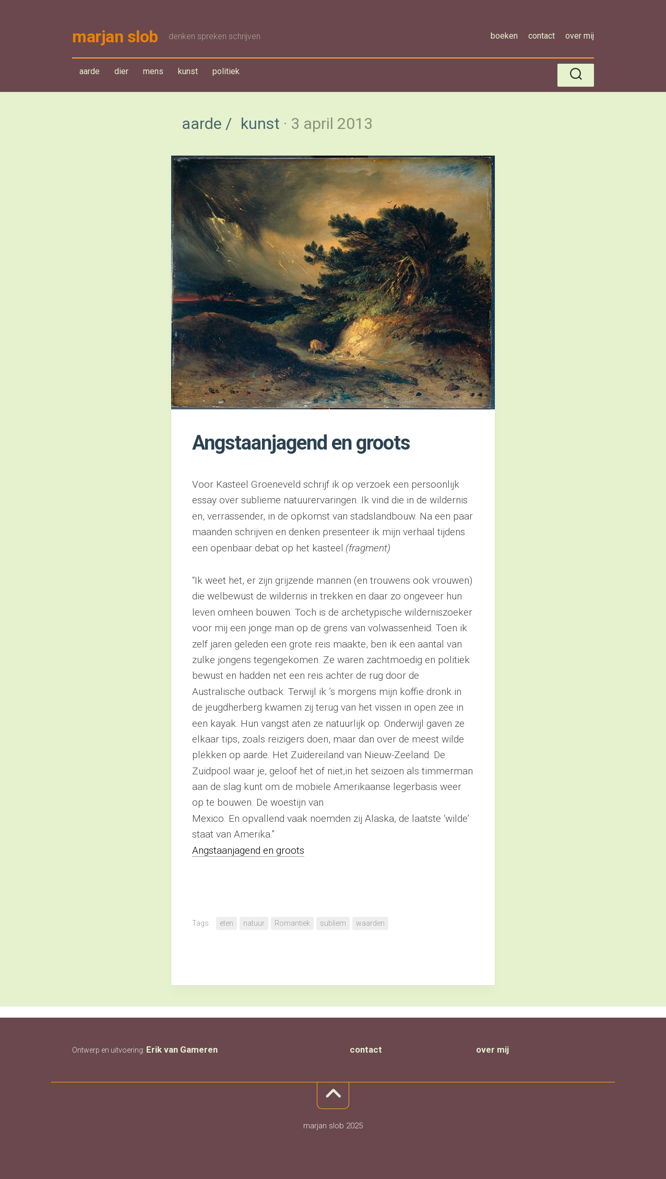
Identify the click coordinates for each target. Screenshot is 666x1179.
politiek (226, 71)
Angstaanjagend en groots (248, 850)
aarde (92, 73)
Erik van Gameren (182, 1049)
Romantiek (292, 923)
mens (153, 71)
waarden (370, 923)
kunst (190, 73)
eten (226, 923)
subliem (333, 923)
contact (541, 36)
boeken (504, 36)
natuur (254, 923)
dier (121, 71)
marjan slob (115, 36)
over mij (579, 36)
